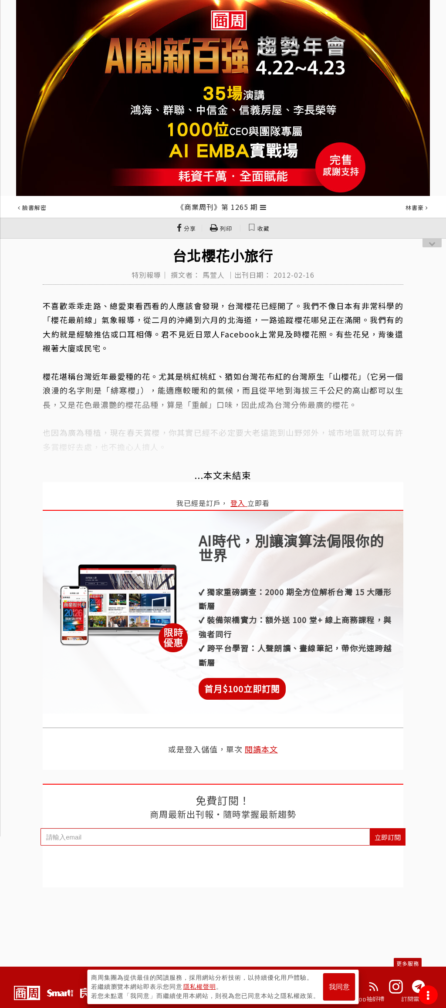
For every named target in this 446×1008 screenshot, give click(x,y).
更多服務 (407, 963)
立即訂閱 (388, 837)
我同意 (339, 987)
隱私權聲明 (199, 986)
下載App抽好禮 (363, 999)
